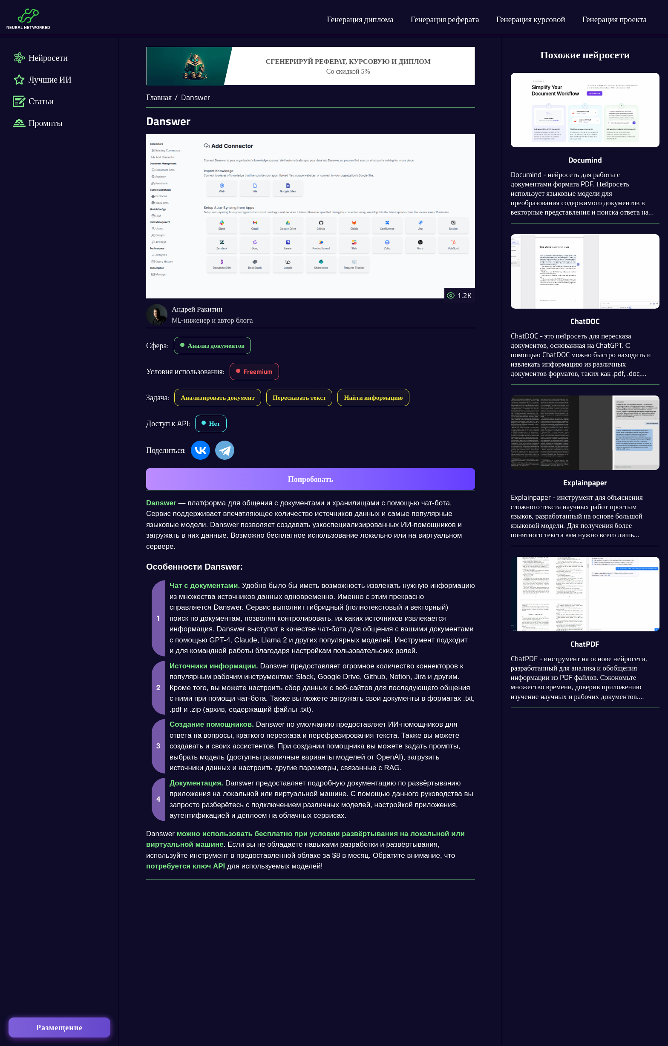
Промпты (38, 122)
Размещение (59, 1027)
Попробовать (310, 479)
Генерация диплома (360, 19)
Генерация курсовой (530, 19)
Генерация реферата (445, 19)
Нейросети (40, 57)
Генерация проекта (614, 19)
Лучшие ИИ (42, 79)
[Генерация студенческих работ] (311, 66)
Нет (214, 423)
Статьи (33, 101)
